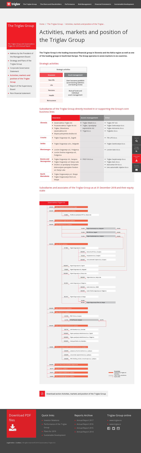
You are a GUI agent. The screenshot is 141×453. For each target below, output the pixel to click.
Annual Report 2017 (85, 420)
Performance (70, 6)
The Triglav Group (30, 6)
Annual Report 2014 (85, 432)
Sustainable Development (124, 6)
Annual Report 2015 (85, 428)
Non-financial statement (20, 93)
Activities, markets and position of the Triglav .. (85, 24)
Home (41, 24)
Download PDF (136, 158)
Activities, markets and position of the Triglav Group (20, 78)
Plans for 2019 (50, 431)
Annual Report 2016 (85, 424)
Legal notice (10, 443)
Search (136, 139)
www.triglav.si (115, 424)
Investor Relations (51, 420)
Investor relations (136, 167)
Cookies (18, 443)
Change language (136, 149)
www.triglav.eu (115, 420)
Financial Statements (103, 6)
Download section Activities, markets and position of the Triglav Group (72, 394)
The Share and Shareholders (50, 6)
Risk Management (84, 6)
